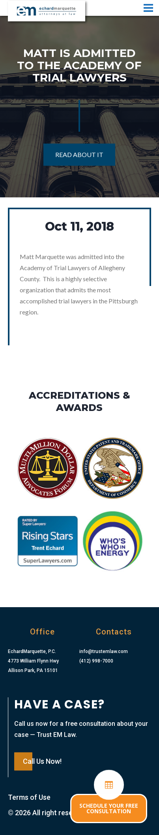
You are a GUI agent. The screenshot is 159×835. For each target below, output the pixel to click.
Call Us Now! (42, 761)
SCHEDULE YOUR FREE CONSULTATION (108, 808)
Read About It (79, 154)
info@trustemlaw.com (103, 651)
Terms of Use (29, 797)
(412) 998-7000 (96, 661)
